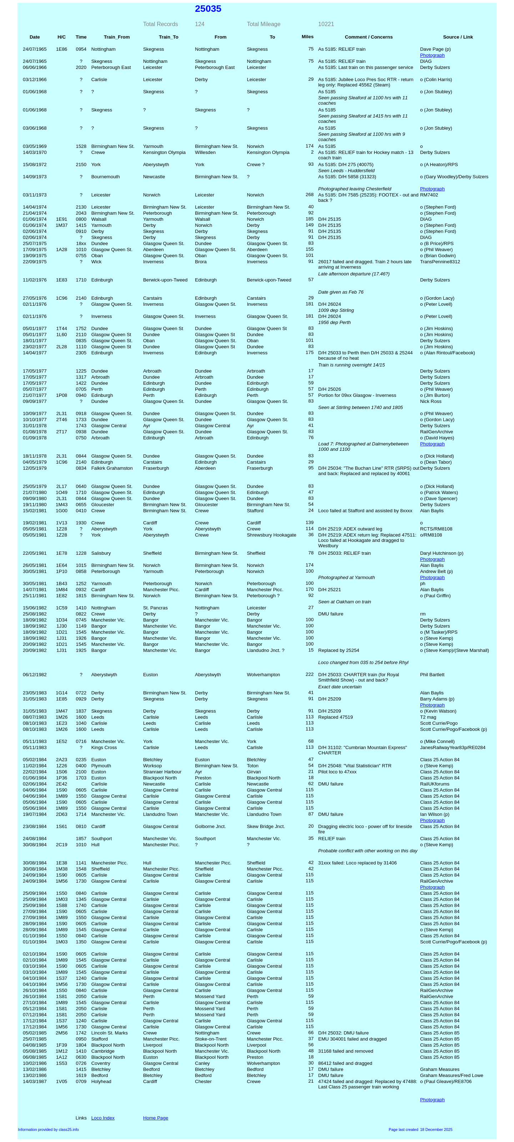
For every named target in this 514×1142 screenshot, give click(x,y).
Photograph (432, 55)
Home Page (155, 1118)
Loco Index (103, 1118)
